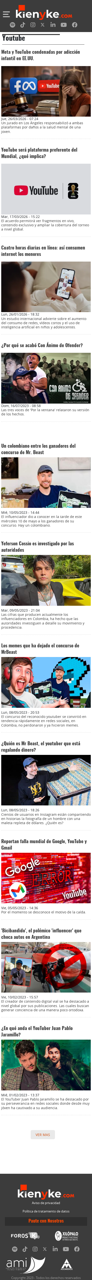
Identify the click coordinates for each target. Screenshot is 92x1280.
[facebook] (74, 26)
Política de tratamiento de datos (46, 1211)
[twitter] (42, 26)
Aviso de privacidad (46, 1203)
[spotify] (12, 26)
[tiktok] (22, 26)
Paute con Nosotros (46, 1221)
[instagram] (32, 26)
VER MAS (43, 1134)
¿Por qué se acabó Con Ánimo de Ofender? (42, 345)
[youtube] (64, 26)
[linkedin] (53, 26)
